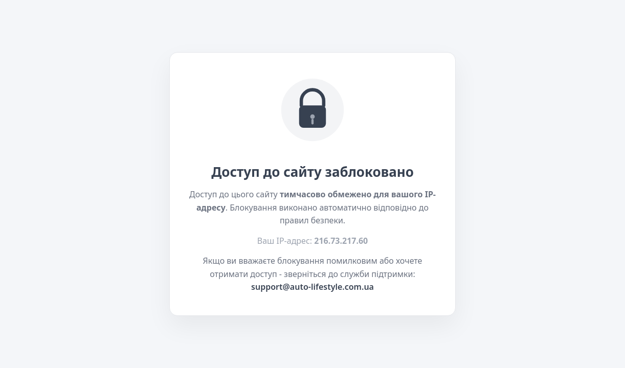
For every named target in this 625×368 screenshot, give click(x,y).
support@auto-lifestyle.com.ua (312, 286)
